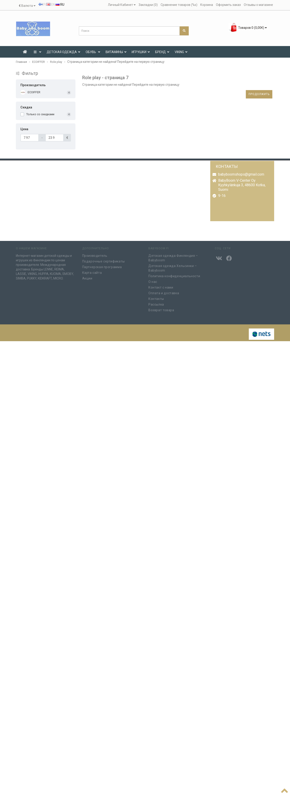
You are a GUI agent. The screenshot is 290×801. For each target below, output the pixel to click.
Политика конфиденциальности (174, 275)
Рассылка (156, 303)
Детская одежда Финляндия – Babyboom (173, 256)
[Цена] (29, 138)
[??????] (284, 789)
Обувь (93, 52)
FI (42, 4)
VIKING (181, 52)
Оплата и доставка (163, 292)
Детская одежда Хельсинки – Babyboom (172, 267)
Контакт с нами (160, 286)
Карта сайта (92, 271)
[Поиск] (184, 30)
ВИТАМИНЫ (116, 52)
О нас (152, 280)
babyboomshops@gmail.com (241, 174)
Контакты (156, 297)
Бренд (162, 52)
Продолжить (259, 94)
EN (50, 4)
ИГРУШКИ (141, 52)
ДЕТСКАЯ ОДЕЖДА (63, 52)
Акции (87, 277)
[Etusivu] (24, 52)
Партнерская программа (102, 265)
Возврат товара (161, 309)
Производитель (94, 254)
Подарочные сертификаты (103, 260)
